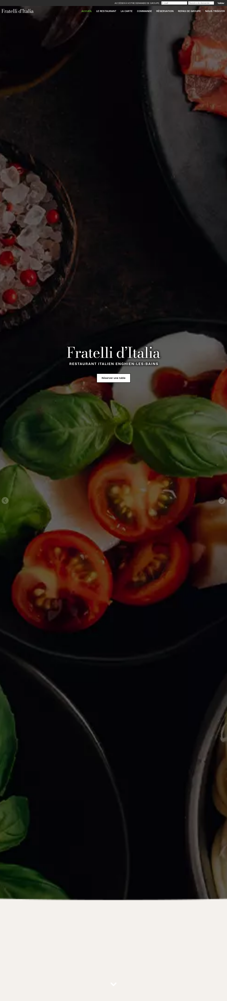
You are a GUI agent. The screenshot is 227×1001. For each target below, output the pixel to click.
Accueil (86, 11)
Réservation (165, 11)
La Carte (127, 11)
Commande (144, 11)
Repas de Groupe (189, 11)
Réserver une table (113, 378)
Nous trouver (215, 11)
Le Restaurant (106, 11)
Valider (221, 3)
